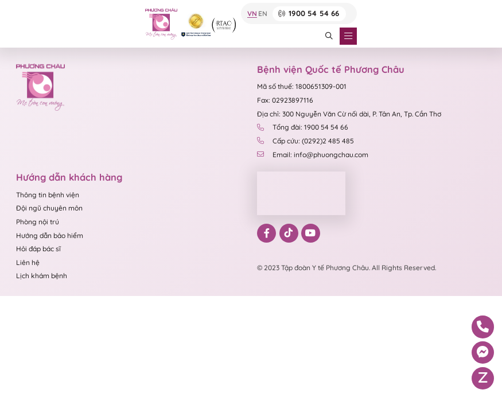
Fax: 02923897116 (285, 100)
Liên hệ (28, 262)
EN (262, 13)
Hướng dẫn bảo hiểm (49, 235)
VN (252, 13)
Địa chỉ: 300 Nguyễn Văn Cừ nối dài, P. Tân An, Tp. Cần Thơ (349, 114)
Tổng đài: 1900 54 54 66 (302, 127)
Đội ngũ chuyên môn (49, 208)
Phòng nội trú (37, 221)
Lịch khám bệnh (41, 275)
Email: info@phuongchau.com (312, 154)
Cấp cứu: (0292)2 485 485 (305, 141)
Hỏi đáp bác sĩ (38, 248)
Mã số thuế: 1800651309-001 (302, 86)
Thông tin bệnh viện (47, 194)
